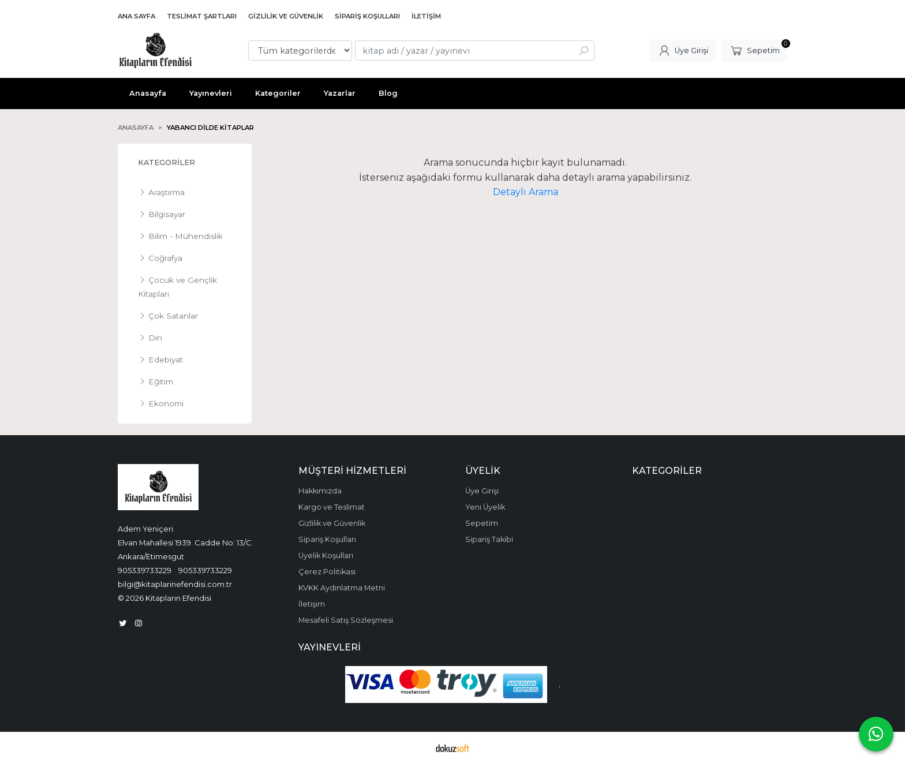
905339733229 (144, 570)
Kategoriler (166, 162)
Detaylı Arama (525, 191)
